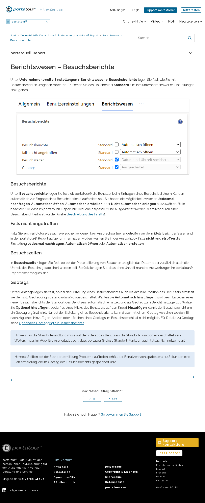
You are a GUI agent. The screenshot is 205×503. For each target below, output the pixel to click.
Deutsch (161, 461)
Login (135, 9)
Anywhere (61, 466)
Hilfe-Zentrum (51, 9)
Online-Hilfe (133, 21)
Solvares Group (32, 478)
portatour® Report (87, 35)
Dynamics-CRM (65, 477)
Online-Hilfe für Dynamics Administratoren (46, 35)
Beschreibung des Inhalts (85, 214)
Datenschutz (114, 482)
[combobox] (164, 38)
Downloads (113, 466)
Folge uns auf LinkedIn (25, 490)
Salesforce (62, 471)
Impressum (113, 476)
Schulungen (118, 9)
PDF (171, 21)
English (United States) (169, 465)
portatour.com (116, 487)
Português (162, 480)
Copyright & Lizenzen (121, 471)
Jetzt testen (191, 10)
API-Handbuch (64, 482)
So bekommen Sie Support (121, 414)
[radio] (92, 399)
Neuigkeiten (189, 21)
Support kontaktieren (160, 10)
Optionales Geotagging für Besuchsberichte (51, 323)
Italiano (160, 476)
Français (161, 473)
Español (160, 469)
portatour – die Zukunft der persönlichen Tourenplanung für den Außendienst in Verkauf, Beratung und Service (24, 458)
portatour (19, 21)
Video (155, 21)
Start (13, 35)
